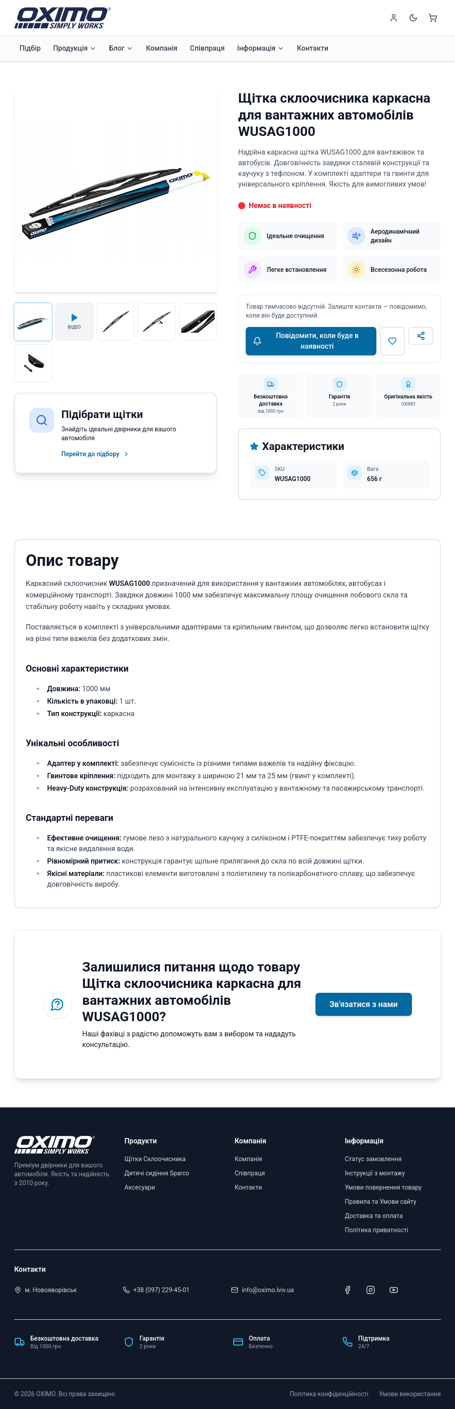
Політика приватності (376, 1230)
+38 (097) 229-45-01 (161, 1290)
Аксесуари (139, 1187)
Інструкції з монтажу (375, 1173)
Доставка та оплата (374, 1215)
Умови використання (410, 1393)
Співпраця (207, 48)
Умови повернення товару (383, 1187)
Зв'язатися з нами (364, 1004)
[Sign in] (394, 18)
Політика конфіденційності (329, 1393)
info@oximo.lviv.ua (268, 1290)
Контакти (312, 48)
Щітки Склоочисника (155, 1158)
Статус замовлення (373, 1158)
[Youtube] (394, 1290)
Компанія (161, 48)
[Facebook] (347, 1290)
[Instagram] (371, 1290)
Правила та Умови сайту (380, 1201)
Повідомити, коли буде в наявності (306, 340)
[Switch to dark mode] (413, 18)
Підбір (30, 48)
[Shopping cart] (433, 18)
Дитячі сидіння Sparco (156, 1173)
